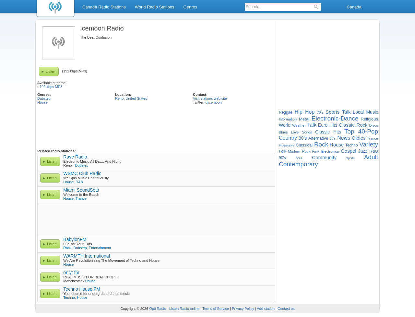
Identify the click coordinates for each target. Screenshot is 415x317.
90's (282, 158)
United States (136, 98)
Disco (373, 125)
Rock (67, 248)
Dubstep (44, 98)
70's (320, 112)
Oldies (359, 138)
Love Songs (301, 132)
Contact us (286, 309)
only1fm (71, 272)
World (284, 125)
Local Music (365, 112)
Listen (50, 71)
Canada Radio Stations (104, 7)
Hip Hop (305, 112)
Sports (350, 158)
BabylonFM (74, 239)
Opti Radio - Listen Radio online (174, 309)
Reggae (285, 112)
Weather (298, 125)
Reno (119, 98)
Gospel (348, 151)
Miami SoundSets (81, 190)
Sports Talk (338, 112)
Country (288, 138)
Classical (304, 145)
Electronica (330, 151)
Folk (282, 151)
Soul (298, 158)
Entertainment (100, 248)
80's (303, 138)
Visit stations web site (210, 98)
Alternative (318, 138)
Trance (81, 198)
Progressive (286, 145)
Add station (266, 309)
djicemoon (214, 102)
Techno (69, 297)
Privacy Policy (243, 309)
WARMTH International (86, 256)
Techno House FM (81, 289)
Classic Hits (328, 131)
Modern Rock (299, 151)
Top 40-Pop (361, 131)
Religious (369, 119)
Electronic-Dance (335, 118)
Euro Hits (327, 125)
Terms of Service (215, 309)
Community (324, 157)
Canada (354, 7)
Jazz (363, 151)
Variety (368, 144)
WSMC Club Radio (82, 173)
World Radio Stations (154, 7)
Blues (283, 132)
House (42, 102)
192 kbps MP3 (51, 87)
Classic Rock (353, 125)
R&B (79, 182)
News (343, 138)
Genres (190, 7)
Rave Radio (75, 156)
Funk (315, 151)
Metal (304, 119)
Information (288, 119)
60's (333, 138)
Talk (311, 125)
